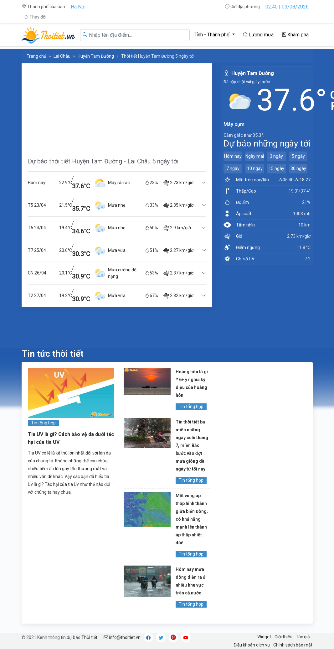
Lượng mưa (258, 35)
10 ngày (255, 168)
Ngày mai (254, 156)
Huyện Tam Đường (96, 56)
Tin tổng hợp (43, 422)
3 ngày (276, 156)
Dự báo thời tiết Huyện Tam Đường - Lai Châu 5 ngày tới (103, 161)
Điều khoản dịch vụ (252, 644)
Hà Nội (78, 7)
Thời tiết (89, 637)
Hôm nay (233, 156)
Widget (264, 636)
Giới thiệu (283, 636)
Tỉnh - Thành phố (212, 35)
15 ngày (276, 168)
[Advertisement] (117, 107)
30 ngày (298, 168)
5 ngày (298, 156)
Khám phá (295, 35)
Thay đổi (35, 16)
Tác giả (303, 636)
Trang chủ (36, 56)
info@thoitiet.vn (122, 637)
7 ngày (232, 168)
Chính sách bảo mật (292, 644)
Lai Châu (62, 56)
